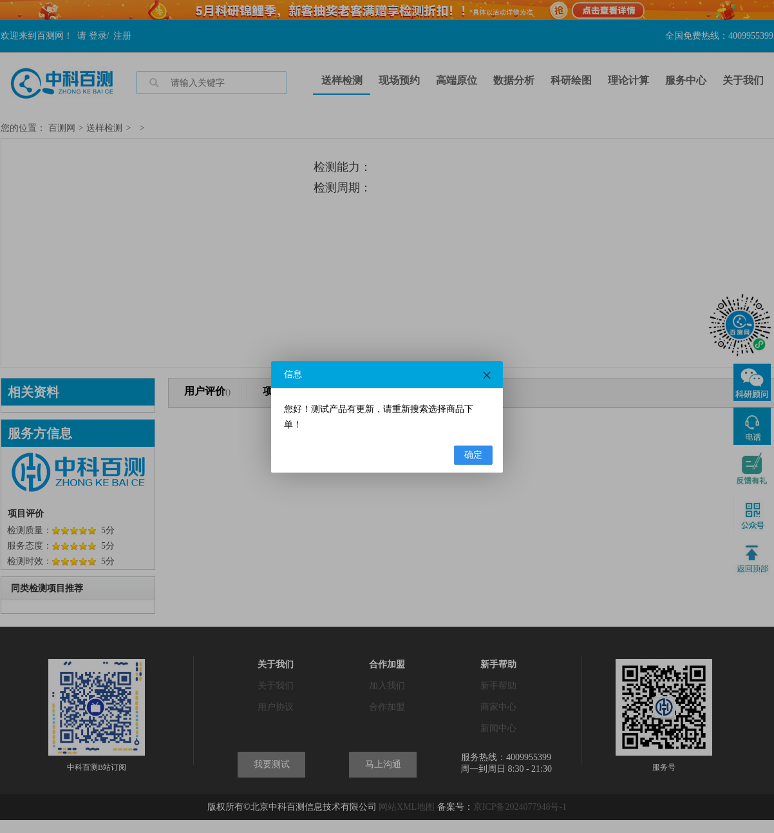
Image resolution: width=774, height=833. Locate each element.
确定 (473, 455)
